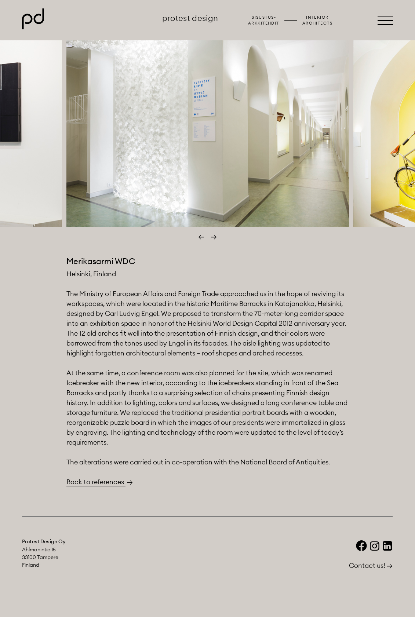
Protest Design (190, 18)
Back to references (95, 482)
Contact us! (367, 565)
